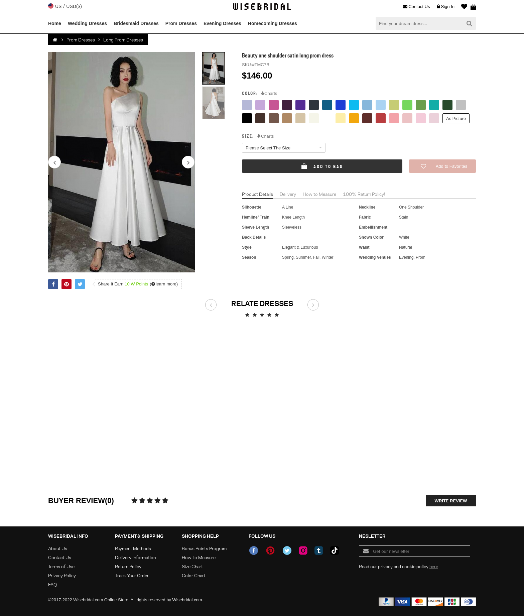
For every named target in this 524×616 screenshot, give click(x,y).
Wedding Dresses (87, 23)
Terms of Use (61, 566)
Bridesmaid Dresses (136, 23)
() (164, 283)
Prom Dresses (181, 23)
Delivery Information (135, 557)
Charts (269, 94)
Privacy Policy (62, 575)
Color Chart (194, 575)
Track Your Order (132, 575)
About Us (57, 548)
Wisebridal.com (187, 599)
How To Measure (199, 557)
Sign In (445, 6)
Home (54, 23)
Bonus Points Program (204, 548)
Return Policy (128, 566)
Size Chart (192, 566)
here (433, 566)
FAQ (52, 584)
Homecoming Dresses (272, 23)
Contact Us (416, 6)
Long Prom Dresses (123, 39)
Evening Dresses (222, 23)
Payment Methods (133, 548)
